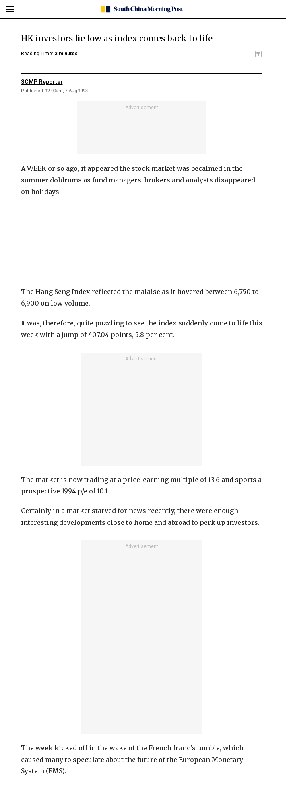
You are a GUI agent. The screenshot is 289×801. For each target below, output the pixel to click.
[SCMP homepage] (141, 9)
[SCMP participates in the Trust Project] (258, 54)
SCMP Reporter (42, 82)
